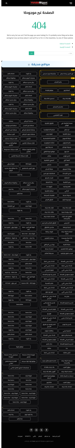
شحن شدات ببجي (65, 318)
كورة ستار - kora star (27, 233)
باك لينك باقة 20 (48, 367)
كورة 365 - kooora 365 (27, 283)
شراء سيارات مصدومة (10, 149)
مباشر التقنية (47, 191)
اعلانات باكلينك (48, 386)
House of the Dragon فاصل (27, 356)
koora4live (9, 201)
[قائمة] (69, 3)
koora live (27, 218)
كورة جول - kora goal (9, 227)
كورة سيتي (9, 164)
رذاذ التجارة (47, 182)
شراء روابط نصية (65, 212)
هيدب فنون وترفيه (65, 253)
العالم (39, 436)
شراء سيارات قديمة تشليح (18, 156)
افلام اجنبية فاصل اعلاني (9, 362)
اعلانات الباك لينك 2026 (65, 232)
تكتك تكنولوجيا (48, 143)
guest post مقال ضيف (48, 360)
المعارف (65, 178)
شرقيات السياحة (48, 195)
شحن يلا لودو (65, 324)
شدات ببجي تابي (48, 265)
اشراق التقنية (47, 123)
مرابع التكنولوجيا (47, 129)
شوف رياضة (48, 231)
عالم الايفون (65, 143)
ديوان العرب (65, 382)
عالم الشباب (56, 82)
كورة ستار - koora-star (9, 255)
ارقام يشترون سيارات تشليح (27, 150)
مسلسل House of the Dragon (9, 356)
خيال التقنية (65, 134)
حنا (65, 348)
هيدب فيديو (48, 178)
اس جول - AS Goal (9, 283)
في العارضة (9, 206)
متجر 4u (65, 296)
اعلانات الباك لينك (47, 216)
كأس (33, 436)
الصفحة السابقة (63, 43)
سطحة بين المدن (27, 125)
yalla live (18, 193)
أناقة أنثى (65, 160)
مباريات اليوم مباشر (27, 78)
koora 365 (27, 246)
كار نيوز (65, 151)
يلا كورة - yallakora (10, 238)
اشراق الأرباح (48, 199)
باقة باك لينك (65, 98)
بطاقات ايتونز (48, 331)
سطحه (9, 121)
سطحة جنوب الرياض (27, 134)
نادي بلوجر (65, 156)
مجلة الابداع (48, 169)
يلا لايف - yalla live (27, 238)
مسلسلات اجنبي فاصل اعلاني (18, 367)
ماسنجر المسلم (57, 107)
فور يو (48, 313)
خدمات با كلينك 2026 (65, 376)
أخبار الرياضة (55, 436)
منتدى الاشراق (48, 227)
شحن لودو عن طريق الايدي (47, 325)
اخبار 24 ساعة (48, 249)
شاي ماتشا (65, 352)
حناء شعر (48, 344)
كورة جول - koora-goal (27, 259)
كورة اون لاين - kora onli (27, 228)
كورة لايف (27, 206)
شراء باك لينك (65, 207)
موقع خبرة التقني (47, 151)
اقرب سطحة (9, 134)
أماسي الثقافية (48, 160)
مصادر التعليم (47, 238)
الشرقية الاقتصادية (48, 138)
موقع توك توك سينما (27, 361)
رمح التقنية (65, 182)
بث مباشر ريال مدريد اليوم (9, 169)
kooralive (9, 242)
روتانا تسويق (65, 169)
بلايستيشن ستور (65, 335)
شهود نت (48, 186)
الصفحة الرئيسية (63, 47)
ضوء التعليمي (56, 115)
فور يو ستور (48, 292)
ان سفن (65, 129)
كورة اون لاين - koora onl (27, 277)
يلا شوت (27, 73)
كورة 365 (27, 164)
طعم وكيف (65, 186)
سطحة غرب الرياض (10, 130)
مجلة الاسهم (65, 138)
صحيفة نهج (48, 147)
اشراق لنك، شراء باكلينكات (65, 217)
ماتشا (48, 348)
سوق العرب (65, 367)
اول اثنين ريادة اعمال (65, 73)
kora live (27, 242)
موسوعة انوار (65, 199)
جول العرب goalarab (27, 168)
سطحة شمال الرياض (27, 130)
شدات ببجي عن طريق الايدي (48, 297)
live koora (10, 380)
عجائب (48, 156)
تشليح (27, 138)
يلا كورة (18, 210)
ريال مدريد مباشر (27, 82)
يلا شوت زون (27, 414)
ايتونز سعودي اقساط (65, 274)
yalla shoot (9, 73)
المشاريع (65, 90)
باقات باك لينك (47, 212)
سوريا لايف (9, 233)
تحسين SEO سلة (48, 98)
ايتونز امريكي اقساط (48, 309)
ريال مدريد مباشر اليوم (27, 183)
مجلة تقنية (65, 244)
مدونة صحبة (65, 195)
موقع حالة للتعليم (65, 249)
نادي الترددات (65, 173)
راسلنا (32, 441)
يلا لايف (18, 174)
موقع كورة (18, 346)
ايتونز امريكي (47, 270)
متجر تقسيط (48, 283)
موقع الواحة (48, 90)
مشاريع (47, 382)
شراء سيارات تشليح (27, 143)
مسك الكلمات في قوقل (65, 124)
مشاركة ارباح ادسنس (48, 73)
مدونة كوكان (65, 147)
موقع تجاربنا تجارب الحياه (48, 377)
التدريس (65, 223)
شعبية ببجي (65, 331)
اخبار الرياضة (65, 227)
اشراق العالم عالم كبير (48, 223)
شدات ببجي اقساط (65, 261)
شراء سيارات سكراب (9, 138)
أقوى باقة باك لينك (48, 371)
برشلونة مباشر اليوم (9, 182)
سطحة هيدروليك (9, 125)
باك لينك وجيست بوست (65, 239)
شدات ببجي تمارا (48, 261)
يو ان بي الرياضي (48, 244)
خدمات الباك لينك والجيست (65, 361)
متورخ (65, 164)
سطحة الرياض (27, 121)
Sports (26, 436)
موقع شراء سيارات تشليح (10, 144)
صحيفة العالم (47, 253)
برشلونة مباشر (9, 78)
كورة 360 (9, 295)
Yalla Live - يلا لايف (10, 272)
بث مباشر (46, 436)
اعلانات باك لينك (65, 386)
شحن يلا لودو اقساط (47, 274)
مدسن (48, 164)
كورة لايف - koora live (27, 393)
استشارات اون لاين (48, 173)
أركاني (65, 191)
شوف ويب (48, 134)
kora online (27, 295)
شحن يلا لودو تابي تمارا (48, 304)
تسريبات (18, 436)
